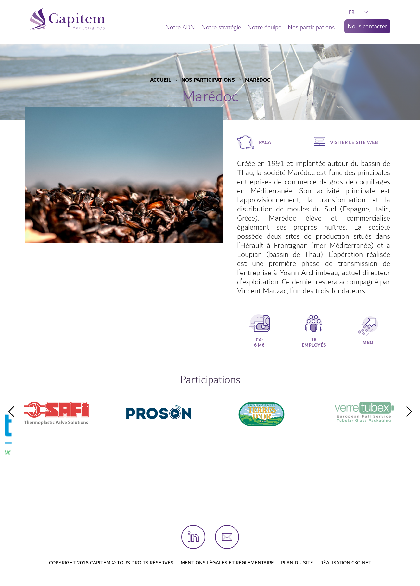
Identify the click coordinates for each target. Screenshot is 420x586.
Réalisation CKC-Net (345, 563)
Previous (11, 411)
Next (409, 411)
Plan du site (297, 563)
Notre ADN (180, 27)
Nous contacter (367, 26)
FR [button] (358, 12)
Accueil (160, 80)
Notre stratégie (221, 27)
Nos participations (311, 27)
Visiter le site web (354, 142)
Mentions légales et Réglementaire (227, 563)
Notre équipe (264, 27)
